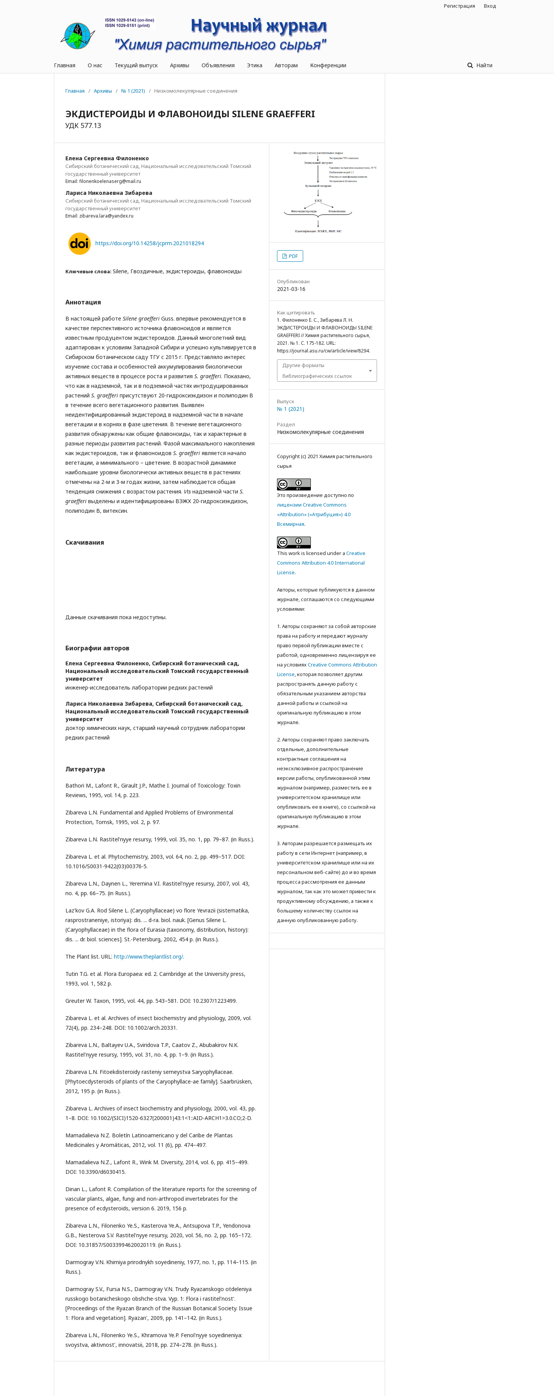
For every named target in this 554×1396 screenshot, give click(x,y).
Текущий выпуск (136, 65)
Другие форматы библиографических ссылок (317, 370)
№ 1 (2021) (133, 90)
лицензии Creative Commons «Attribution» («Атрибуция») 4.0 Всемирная (313, 514)
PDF (293, 256)
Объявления (218, 65)
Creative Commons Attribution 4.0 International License (321, 563)
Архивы (179, 65)
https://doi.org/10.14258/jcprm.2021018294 (149, 243)
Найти (483, 65)
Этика (254, 65)
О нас (95, 65)
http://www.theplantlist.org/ (148, 956)
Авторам (286, 65)
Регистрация (459, 5)
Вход (490, 5)
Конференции (328, 65)
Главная (64, 65)
